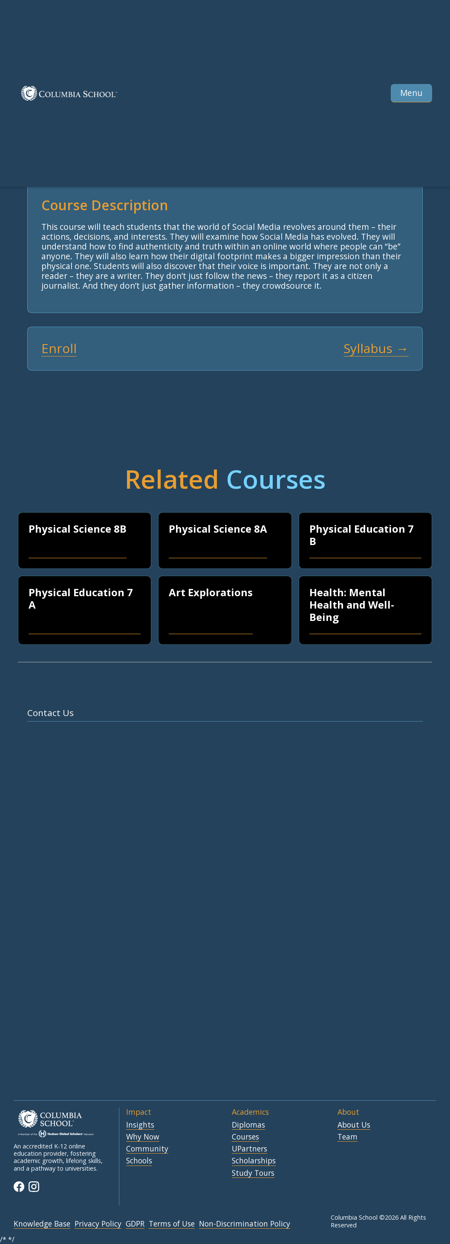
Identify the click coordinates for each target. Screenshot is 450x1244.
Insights (140, 1125)
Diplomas (248, 1125)
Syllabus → (376, 349)
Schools (139, 1161)
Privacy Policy (98, 1224)
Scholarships (254, 1161)
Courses (245, 1137)
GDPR (135, 1224)
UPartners (249, 1149)
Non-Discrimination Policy (244, 1224)
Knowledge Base (42, 1224)
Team (348, 1137)
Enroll (59, 349)
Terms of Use (172, 1224)
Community (147, 1149)
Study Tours (253, 1173)
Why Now (142, 1137)
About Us (354, 1125)
